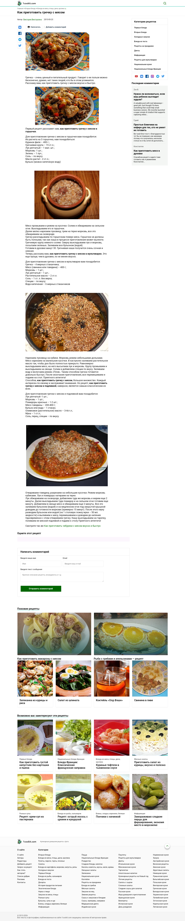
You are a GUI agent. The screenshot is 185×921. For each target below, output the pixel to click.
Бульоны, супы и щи (46, 901)
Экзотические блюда (47, 888)
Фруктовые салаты (161, 870)
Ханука (156, 858)
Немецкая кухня (160, 873)
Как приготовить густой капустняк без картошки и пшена (34, 765)
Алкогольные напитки (127, 873)
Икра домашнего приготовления (132, 895)
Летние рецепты (125, 879)
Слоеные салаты (125, 885)
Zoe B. (136, 90)
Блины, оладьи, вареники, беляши (110, 814)
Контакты (21, 882)
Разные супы (25, 814)
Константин (139, 146)
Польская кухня (159, 882)
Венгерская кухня (160, 885)
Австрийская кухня (161, 861)
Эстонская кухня (160, 901)
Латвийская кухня (160, 898)
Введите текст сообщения (31, 569)
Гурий (136, 120)
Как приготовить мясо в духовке (147, 152)
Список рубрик (23, 876)
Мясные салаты (141, 759)
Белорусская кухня (161, 892)
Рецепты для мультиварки (129, 858)
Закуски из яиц (88, 892)
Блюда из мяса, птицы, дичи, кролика (108, 760)
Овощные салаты (89, 870)
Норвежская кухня (161, 855)
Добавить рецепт (24, 864)
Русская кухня (124, 892)
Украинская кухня (160, 895)
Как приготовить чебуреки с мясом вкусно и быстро (72, 525)
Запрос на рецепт (24, 867)
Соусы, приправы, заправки (93, 901)
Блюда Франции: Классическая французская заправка (71, 765)
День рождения (125, 907)
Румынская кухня (160, 876)
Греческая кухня (160, 888)
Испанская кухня (125, 904)
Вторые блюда (44, 855)
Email (65, 558)
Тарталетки (123, 870)
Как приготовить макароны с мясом (39, 658)
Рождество (86, 861)
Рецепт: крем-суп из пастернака (32, 818)
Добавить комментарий (56, 27)
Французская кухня (126, 898)
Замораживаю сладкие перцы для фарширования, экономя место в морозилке (149, 820)
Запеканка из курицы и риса (34, 702)
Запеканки (86, 873)
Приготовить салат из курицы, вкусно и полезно (149, 764)
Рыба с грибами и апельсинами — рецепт (118, 658)
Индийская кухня (89, 907)
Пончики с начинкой (108, 816)
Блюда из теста (44, 879)
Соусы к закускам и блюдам (93, 898)
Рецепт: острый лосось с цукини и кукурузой (73, 818)
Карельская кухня (160, 904)
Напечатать (34, 27)
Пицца (84, 855)
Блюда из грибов (89, 885)
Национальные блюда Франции (71, 759)
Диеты (121, 861)
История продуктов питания (50, 885)
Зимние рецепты (89, 895)
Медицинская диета (90, 904)
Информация (139, 814)
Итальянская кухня (126, 864)
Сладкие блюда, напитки (92, 864)
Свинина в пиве (143, 700)
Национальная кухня (90, 876)
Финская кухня (159, 867)
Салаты (41, 864)
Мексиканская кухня (127, 867)
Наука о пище (44, 892)
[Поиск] (165, 3)
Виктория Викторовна (32, 19)
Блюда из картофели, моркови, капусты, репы (57, 867)
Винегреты (122, 901)
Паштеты (122, 855)
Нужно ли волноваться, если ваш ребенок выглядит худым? (149, 97)
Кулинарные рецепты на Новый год (133, 876)
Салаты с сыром (125, 882)
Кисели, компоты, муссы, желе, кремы (98, 867)
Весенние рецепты (161, 864)
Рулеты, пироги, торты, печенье (51, 861)
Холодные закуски (46, 870)
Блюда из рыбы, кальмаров (69, 814)
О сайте (20, 855)
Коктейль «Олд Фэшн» (109, 700)
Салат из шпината (68, 700)
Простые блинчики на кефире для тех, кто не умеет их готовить (149, 127)
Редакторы (22, 861)
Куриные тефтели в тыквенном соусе (107, 766)
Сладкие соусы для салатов (130, 888)
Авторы (20, 858)
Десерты (42, 882)
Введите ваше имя (28, 558)
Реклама (21, 879)
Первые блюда (26, 759)
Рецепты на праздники (91, 882)
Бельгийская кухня (161, 879)
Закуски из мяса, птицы (48, 895)
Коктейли (86, 879)
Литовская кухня (160, 907)
